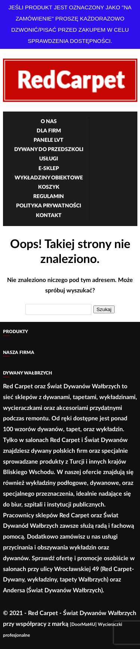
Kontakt (49, 215)
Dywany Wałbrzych (27, 373)
